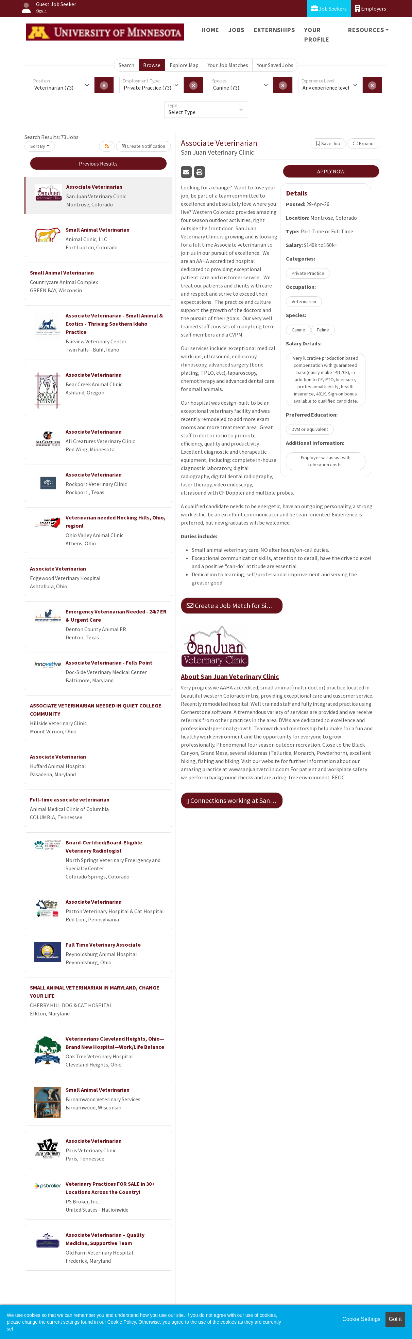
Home (210, 30)
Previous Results (98, 163)
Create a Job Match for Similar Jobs (235, 605)
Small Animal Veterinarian (98, 229)
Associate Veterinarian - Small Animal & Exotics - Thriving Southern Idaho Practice (114, 323)
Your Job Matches (228, 65)
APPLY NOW (331, 171)
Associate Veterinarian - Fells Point (109, 662)
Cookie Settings (361, 1319)
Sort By (37, 146)
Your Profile (316, 34)
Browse (151, 65)
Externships (274, 30)
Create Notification (143, 146)
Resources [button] (366, 30)
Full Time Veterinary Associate (103, 944)
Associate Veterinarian (94, 186)
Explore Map (184, 65)
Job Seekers (329, 8)
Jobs (236, 30)
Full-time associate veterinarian (69, 799)
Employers (370, 8)
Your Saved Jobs (275, 65)
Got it (395, 1319)
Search (126, 65)
